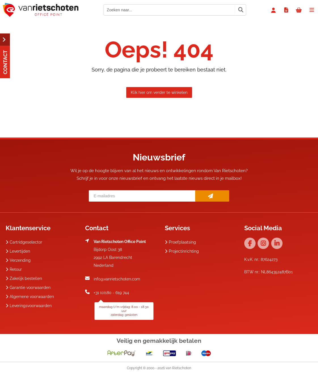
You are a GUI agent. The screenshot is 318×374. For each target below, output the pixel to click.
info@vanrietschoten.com (117, 279)
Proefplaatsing (180, 242)
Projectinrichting (182, 251)
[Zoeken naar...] (240, 10)
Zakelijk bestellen (24, 278)
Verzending (18, 260)
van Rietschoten (178, 368)
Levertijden (18, 251)
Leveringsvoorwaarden (29, 305)
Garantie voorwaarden (28, 287)
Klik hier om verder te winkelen (159, 92)
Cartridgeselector (24, 242)
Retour (14, 269)
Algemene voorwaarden (30, 296)
